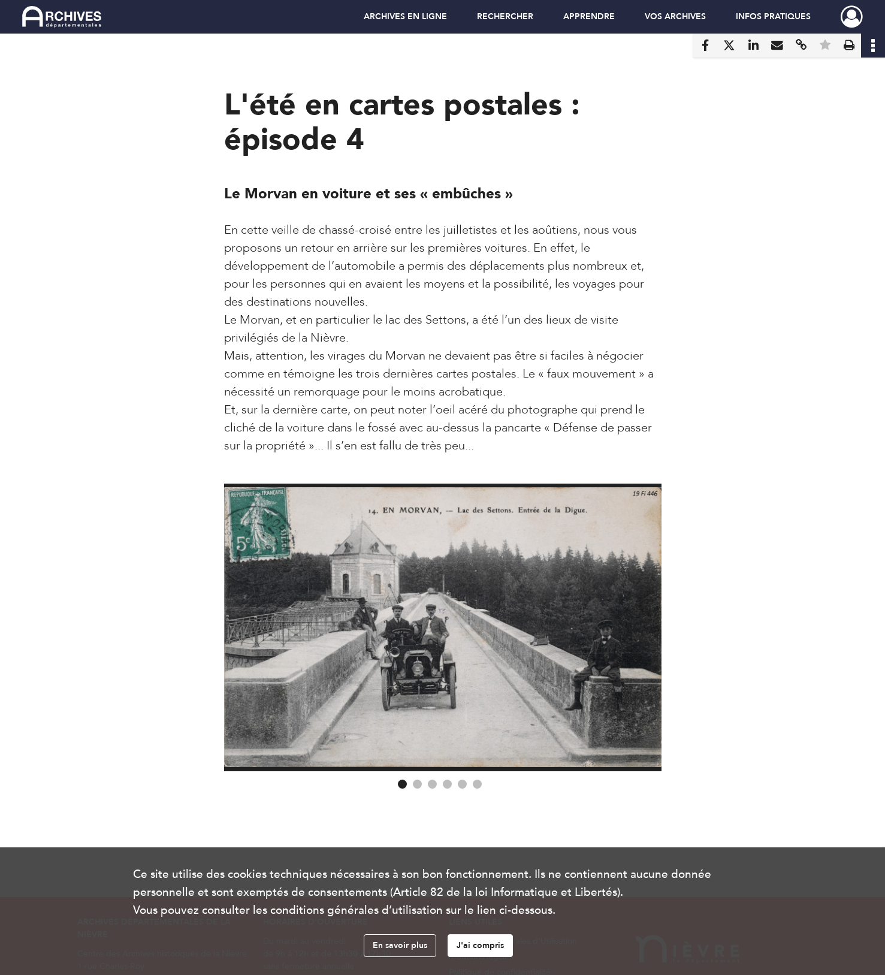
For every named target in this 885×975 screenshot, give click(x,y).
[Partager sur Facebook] (705, 46)
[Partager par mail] (777, 46)
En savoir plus (400, 945)
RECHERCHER (505, 16)
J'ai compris (480, 945)
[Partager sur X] (729, 46)
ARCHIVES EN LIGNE (405, 16)
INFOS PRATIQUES (773, 16)
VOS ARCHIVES (675, 16)
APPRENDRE (589, 16)
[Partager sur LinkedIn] (753, 46)
